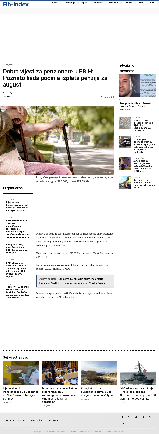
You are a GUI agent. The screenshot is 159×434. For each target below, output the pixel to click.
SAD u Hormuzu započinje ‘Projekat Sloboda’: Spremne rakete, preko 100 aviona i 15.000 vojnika (16, 270)
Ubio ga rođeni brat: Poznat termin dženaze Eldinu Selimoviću (135, 106)
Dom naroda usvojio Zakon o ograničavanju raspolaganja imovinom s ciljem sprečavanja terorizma (18, 227)
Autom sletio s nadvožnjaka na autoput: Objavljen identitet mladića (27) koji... (143, 166)
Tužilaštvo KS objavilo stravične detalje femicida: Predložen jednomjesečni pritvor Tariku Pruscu (17, 292)
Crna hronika (124, 100)
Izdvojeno (8, 64)
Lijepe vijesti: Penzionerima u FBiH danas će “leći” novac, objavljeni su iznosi (17, 206)
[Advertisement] (79, 38)
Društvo (136, 118)
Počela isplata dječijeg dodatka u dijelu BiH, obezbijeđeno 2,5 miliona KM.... (143, 125)
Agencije (13, 93)
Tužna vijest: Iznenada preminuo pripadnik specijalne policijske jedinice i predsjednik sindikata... (144, 145)
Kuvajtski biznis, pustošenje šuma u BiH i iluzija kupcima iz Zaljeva (17, 248)
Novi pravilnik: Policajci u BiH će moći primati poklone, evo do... (144, 184)
